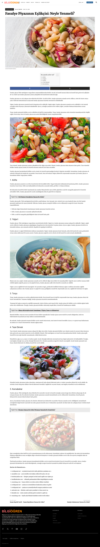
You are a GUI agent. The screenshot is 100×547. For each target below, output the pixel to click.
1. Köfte (44, 77)
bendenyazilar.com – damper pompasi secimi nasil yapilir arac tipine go (32, 476)
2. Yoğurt (44, 79)
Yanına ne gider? (9, 9)
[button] (96, 2)
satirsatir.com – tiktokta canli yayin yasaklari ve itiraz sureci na (30, 490)
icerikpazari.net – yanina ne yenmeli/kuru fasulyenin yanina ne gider (31, 484)
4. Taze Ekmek (45, 82)
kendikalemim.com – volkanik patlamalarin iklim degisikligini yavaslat (32, 479)
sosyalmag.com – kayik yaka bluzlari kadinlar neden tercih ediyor (30, 495)
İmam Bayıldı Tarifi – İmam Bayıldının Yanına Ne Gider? (27, 502)
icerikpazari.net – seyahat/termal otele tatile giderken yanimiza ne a (31, 471)
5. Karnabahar (45, 84)
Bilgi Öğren (18, 9)
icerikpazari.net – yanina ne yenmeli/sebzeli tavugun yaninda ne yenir (32, 487)
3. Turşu (44, 80)
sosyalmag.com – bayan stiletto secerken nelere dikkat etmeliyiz (30, 482)
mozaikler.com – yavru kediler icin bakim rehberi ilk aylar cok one (31, 474)
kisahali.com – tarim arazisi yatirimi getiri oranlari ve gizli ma (29, 493)
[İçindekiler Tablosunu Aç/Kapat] (56, 75)
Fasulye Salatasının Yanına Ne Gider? (78, 502)
